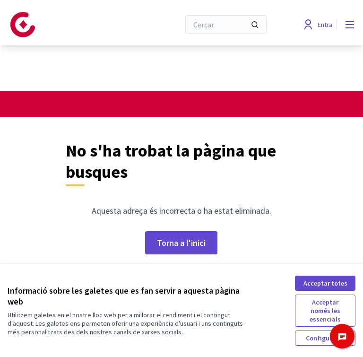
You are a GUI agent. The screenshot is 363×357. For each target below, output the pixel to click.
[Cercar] (226, 25)
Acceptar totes (325, 283)
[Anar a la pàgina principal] (70, 24)
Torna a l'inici (181, 242)
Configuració (325, 338)
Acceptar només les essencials (325, 310)
